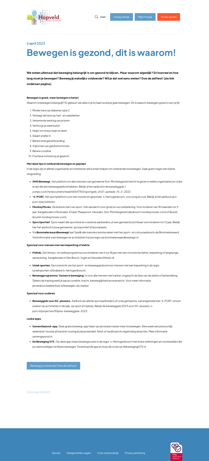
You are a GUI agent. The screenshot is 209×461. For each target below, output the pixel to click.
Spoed (56, 453)
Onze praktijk (121, 16)
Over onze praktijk (108, 453)
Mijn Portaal (145, 16)
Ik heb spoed (168, 16)
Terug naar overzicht (38, 391)
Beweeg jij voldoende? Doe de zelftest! (53, 365)
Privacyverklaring (135, 453)
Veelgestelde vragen (78, 453)
